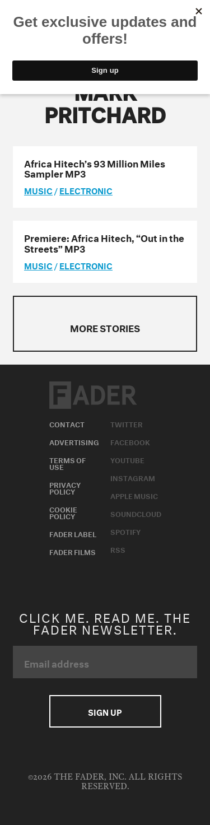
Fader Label (72, 533)
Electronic (86, 190)
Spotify (125, 531)
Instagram (132, 477)
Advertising (74, 441)
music (38, 190)
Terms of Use (67, 463)
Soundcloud (135, 513)
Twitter (126, 423)
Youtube (127, 459)
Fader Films (72, 551)
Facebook (130, 441)
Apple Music (134, 495)
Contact (67, 423)
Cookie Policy (63, 512)
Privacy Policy (65, 487)
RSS (117, 548)
